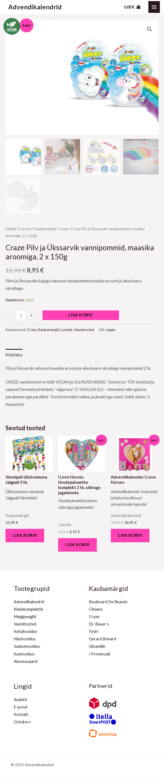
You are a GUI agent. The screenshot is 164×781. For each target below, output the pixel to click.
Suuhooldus (24, 654)
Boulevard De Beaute (108, 602)
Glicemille (97, 646)
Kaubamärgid (45, 229)
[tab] (13, 354)
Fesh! (94, 632)
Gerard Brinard (102, 639)
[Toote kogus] (21, 315)
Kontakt (21, 715)
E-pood (25, 229)
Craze (63, 229)
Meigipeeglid (25, 617)
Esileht (10, 229)
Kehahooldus (25, 632)
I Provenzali (99, 654)
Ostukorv (22, 722)
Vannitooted (84, 329)
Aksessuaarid (26, 661)
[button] (149, 29)
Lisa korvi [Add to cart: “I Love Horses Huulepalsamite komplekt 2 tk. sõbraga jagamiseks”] (78, 545)
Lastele (66, 329)
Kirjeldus (13, 354)
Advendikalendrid (35, 7)
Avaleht (20, 699)
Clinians (96, 609)
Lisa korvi (81, 315)
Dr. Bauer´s (99, 624)
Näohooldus (25, 639)
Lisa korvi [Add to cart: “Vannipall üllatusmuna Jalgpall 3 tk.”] (25, 535)
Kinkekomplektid (28, 609)
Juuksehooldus (27, 646)
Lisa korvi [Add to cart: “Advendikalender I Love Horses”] (130, 535)
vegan (110, 329)
